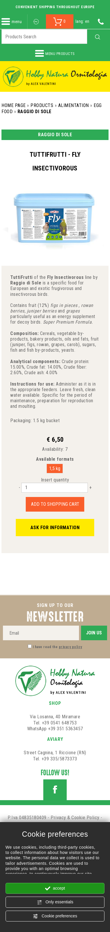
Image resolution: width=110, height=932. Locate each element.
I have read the (57, 647)
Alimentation (73, 105)
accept (55, 888)
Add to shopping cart (55, 504)
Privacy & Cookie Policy (75, 817)
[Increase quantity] (90, 487)
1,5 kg (54, 468)
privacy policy (70, 647)
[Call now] (101, 21)
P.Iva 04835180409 (27, 817)
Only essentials (55, 902)
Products (41, 105)
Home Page (13, 105)
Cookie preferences (55, 916)
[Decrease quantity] (19, 487)
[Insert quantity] (54, 488)
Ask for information (55, 527)
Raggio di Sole (34, 111)
